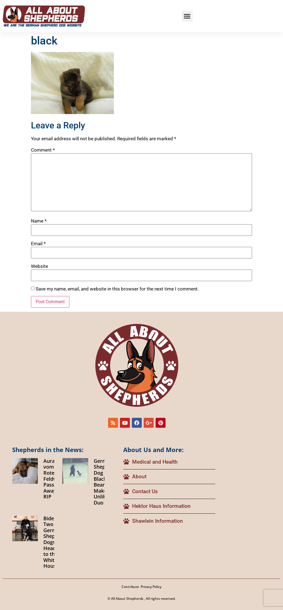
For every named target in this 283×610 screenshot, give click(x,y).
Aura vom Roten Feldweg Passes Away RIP (53, 479)
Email (38, 243)
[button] (187, 16)
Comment (43, 150)
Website (39, 266)
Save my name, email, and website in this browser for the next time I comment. (117, 289)
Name (38, 221)
